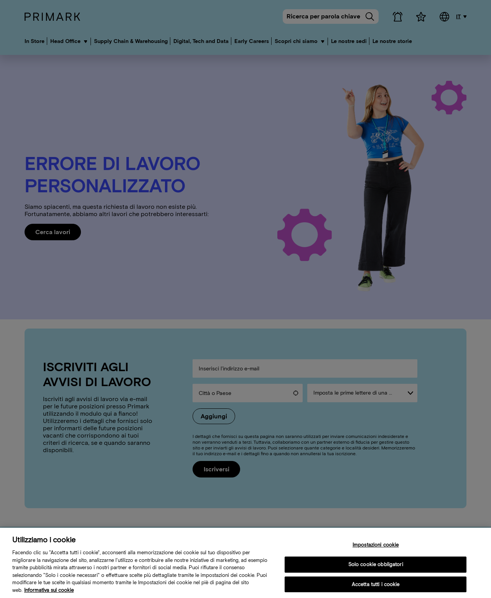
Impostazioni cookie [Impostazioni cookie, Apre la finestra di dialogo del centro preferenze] (376, 549)
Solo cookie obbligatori (375, 568)
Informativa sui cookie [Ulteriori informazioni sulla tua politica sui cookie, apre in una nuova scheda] (49, 594)
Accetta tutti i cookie (376, 588)
